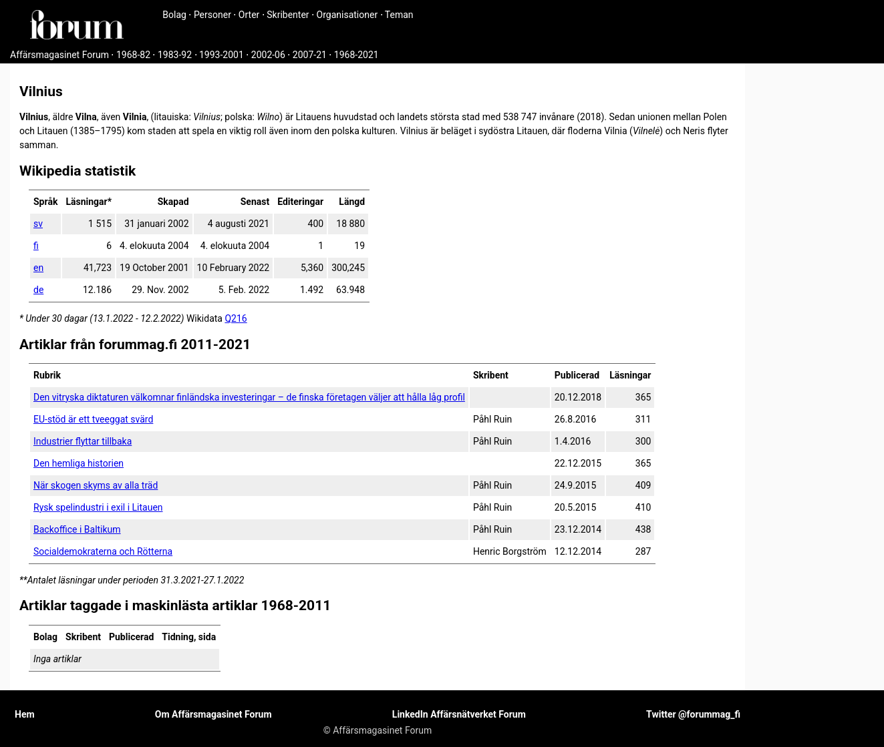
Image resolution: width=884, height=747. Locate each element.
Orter (249, 14)
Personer (212, 14)
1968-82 (133, 54)
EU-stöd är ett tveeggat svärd (93, 419)
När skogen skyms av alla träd (95, 485)
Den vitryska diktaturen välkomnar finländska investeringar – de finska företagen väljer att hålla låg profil (249, 397)
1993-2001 (221, 54)
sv (38, 223)
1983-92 (175, 54)
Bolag (174, 14)
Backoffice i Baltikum (77, 529)
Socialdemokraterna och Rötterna (102, 551)
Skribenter (288, 14)
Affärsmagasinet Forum (59, 54)
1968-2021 (356, 54)
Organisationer (347, 14)
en (38, 267)
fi (36, 245)
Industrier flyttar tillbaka (82, 441)
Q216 (236, 318)
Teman (399, 14)
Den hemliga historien (78, 463)
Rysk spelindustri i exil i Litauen (98, 507)
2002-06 (268, 54)
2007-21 (310, 54)
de (38, 289)
